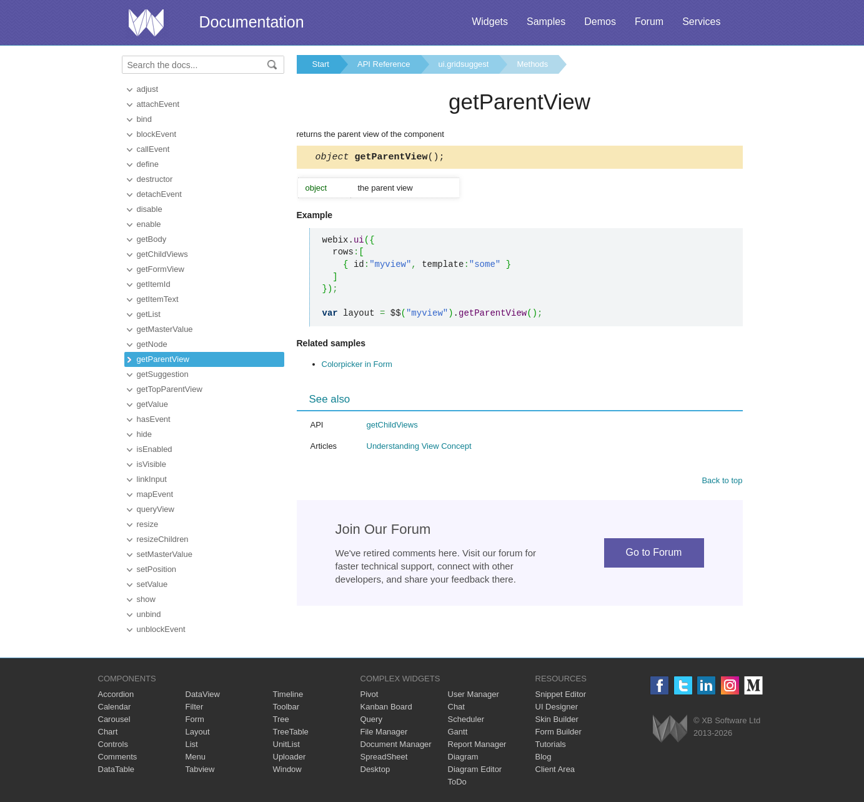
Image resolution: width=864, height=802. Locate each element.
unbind (149, 614)
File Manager (384, 731)
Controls (113, 744)
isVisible (151, 464)
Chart (108, 731)
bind (144, 119)
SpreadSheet (384, 756)
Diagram (463, 756)
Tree (281, 719)
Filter (195, 706)
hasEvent (154, 419)
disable (149, 209)
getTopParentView (169, 389)
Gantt (458, 731)
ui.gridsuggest (464, 64)
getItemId (154, 284)
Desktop (375, 769)
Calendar (114, 706)
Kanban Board (386, 706)
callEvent (153, 149)
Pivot (369, 694)
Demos (600, 21)
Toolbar (286, 706)
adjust (148, 89)
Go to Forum (654, 554)
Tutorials (550, 744)
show (146, 599)
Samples (546, 21)
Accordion (116, 694)
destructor (155, 179)
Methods (532, 64)
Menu (196, 756)
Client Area (555, 769)
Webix (670, 728)
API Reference (383, 64)
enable (149, 224)
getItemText (158, 299)
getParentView (163, 359)
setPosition (157, 569)
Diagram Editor (475, 769)
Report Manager (477, 744)
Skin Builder (556, 719)
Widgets (490, 21)
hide (144, 434)
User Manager (473, 694)
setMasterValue (164, 554)
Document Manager (396, 744)
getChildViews (162, 254)
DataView (203, 694)
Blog (543, 756)
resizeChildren (163, 539)
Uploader (289, 756)
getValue (152, 404)
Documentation (251, 22)
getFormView (160, 269)
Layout (198, 731)
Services (701, 21)
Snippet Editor (561, 694)
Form (195, 719)
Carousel (114, 719)
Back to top (722, 482)
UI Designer (556, 706)
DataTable (116, 769)
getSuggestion (163, 374)
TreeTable (291, 731)
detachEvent (159, 194)
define (148, 164)
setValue (152, 584)
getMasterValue (165, 329)
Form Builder (558, 731)
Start (320, 64)
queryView (155, 509)
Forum (649, 21)
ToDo (457, 781)
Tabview (200, 769)
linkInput (152, 479)
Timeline (288, 694)
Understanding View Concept (419, 448)
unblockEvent (161, 629)
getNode (152, 344)
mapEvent (155, 494)
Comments (117, 756)
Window (287, 769)
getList (149, 314)
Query (371, 719)
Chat (456, 706)
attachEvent (158, 104)
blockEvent (157, 134)
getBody (152, 239)
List (192, 744)
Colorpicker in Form (357, 366)
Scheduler (466, 719)
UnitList (286, 744)
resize (148, 524)
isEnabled (154, 449)
